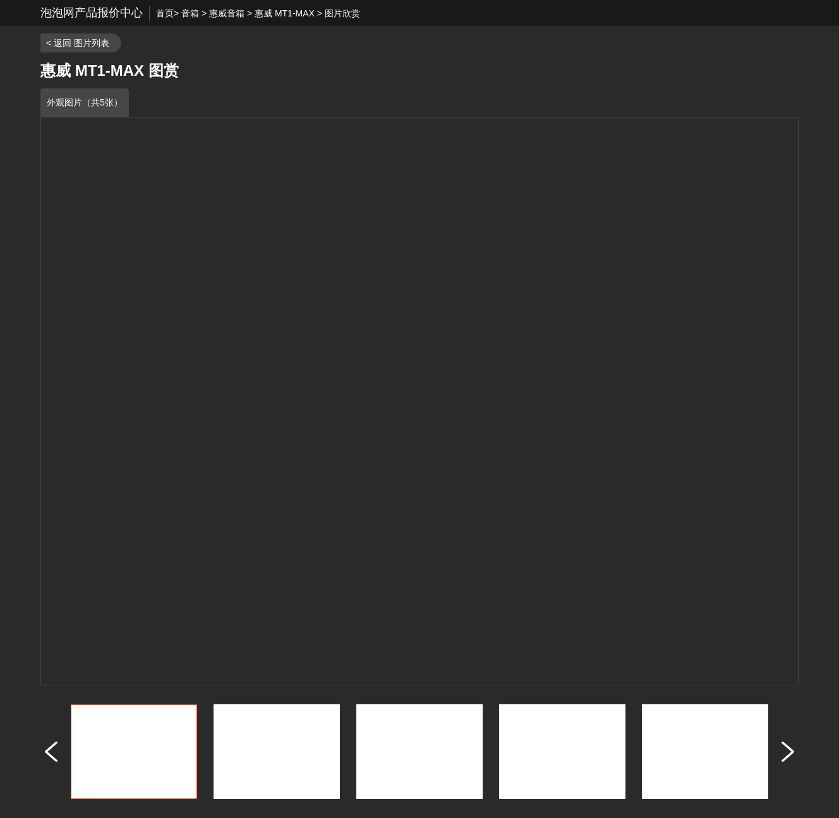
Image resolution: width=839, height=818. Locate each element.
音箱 (190, 13)
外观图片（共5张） (85, 102)
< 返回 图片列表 (77, 43)
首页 (165, 13)
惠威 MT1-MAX (285, 13)
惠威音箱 (226, 13)
